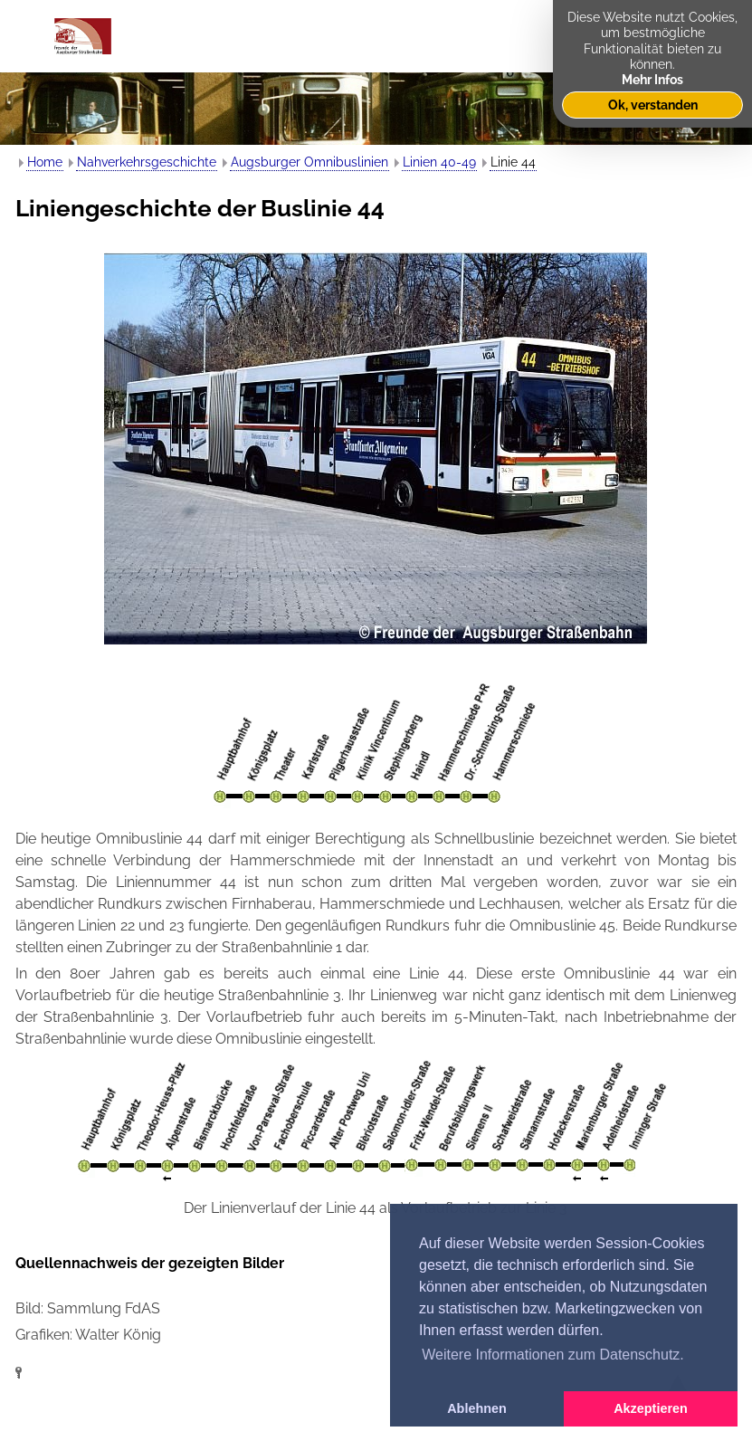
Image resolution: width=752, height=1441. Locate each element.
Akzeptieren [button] (651, 1408)
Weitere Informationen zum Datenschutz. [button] (553, 1354)
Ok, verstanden (653, 104)
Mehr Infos (652, 79)
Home (44, 162)
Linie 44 (513, 162)
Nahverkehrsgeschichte (146, 162)
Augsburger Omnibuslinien (309, 162)
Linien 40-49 (439, 162)
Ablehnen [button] (477, 1408)
